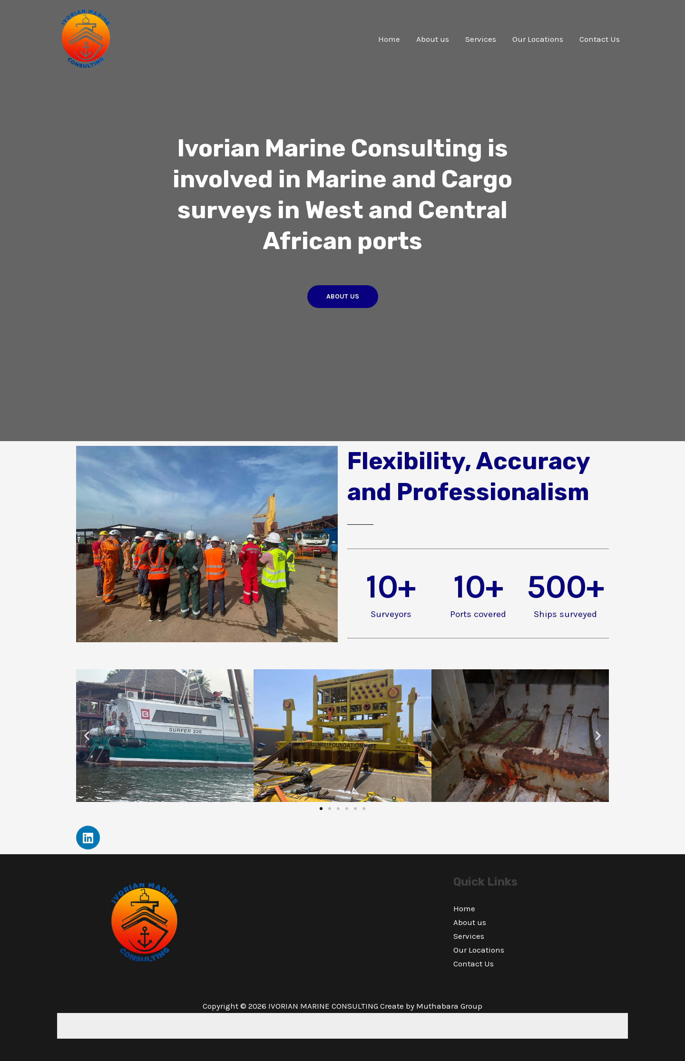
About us (432, 39)
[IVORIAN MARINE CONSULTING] (85, 38)
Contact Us (599, 39)
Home (389, 39)
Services (480, 39)
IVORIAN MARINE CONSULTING (323, 1006)
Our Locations (537, 39)
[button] (87, 736)
